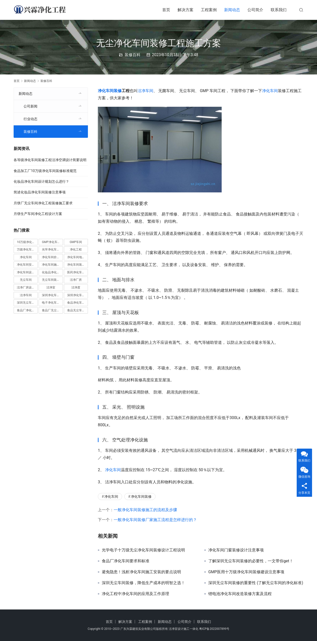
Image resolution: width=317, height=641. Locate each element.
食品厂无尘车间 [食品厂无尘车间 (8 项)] (52, 310)
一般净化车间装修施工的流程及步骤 (145, 509)
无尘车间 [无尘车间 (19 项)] (26, 280)
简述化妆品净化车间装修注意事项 (40, 192)
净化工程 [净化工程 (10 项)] (76, 249)
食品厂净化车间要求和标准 (125, 561)
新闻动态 (232, 9)
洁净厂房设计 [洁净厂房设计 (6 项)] (26, 287)
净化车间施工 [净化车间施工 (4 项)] (51, 264)
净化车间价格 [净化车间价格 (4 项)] (51, 257)
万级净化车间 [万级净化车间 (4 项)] (26, 249)
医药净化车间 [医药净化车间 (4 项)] (76, 272)
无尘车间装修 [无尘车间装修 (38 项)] (51, 280)
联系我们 (279, 9)
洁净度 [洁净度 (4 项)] (75, 287)
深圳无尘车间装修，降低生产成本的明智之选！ (143, 583)
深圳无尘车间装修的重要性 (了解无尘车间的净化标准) (255, 583)
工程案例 (209, 9)
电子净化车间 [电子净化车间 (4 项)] (51, 302)
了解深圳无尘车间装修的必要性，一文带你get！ (250, 561)
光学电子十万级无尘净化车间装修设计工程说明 (143, 550)
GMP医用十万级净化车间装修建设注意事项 (246, 572)
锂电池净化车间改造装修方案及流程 (240, 594)
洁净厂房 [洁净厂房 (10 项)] (76, 280)
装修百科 (132, 54)
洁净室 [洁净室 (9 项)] (50, 287)
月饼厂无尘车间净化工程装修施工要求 (43, 203)
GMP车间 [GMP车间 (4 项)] (76, 242)
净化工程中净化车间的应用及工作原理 (135, 594)
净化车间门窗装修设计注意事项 (236, 550)
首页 (166, 9)
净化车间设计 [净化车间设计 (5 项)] (26, 272)
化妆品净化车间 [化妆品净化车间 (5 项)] (52, 272)
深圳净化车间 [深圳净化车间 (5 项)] (51, 295)
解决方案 (185, 9)
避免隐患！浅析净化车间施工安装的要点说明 (141, 572)
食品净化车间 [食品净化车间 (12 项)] (76, 302)
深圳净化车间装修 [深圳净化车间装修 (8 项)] (77, 295)
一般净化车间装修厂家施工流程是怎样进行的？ (155, 519)
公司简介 (255, 9)
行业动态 (30, 119)
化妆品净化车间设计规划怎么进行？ (41, 181)
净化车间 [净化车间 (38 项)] (26, 257)
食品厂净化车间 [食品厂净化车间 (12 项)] (27, 310)
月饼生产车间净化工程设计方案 (38, 214)
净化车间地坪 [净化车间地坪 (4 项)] (76, 257)
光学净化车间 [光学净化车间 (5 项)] (51, 249)
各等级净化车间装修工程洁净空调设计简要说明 (50, 160)
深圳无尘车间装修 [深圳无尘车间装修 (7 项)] (27, 302)
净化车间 (270, 90)
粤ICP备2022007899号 (214, 629)
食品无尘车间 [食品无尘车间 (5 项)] (76, 310)
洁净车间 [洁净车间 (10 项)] (26, 295)
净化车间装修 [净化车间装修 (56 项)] (76, 264)
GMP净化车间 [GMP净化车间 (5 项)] (51, 242)
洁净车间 (145, 90)
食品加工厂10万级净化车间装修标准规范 (45, 171)
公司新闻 (30, 106)
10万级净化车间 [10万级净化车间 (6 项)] (27, 242)
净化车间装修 (110, 90)
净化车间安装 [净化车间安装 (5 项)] (26, 264)
